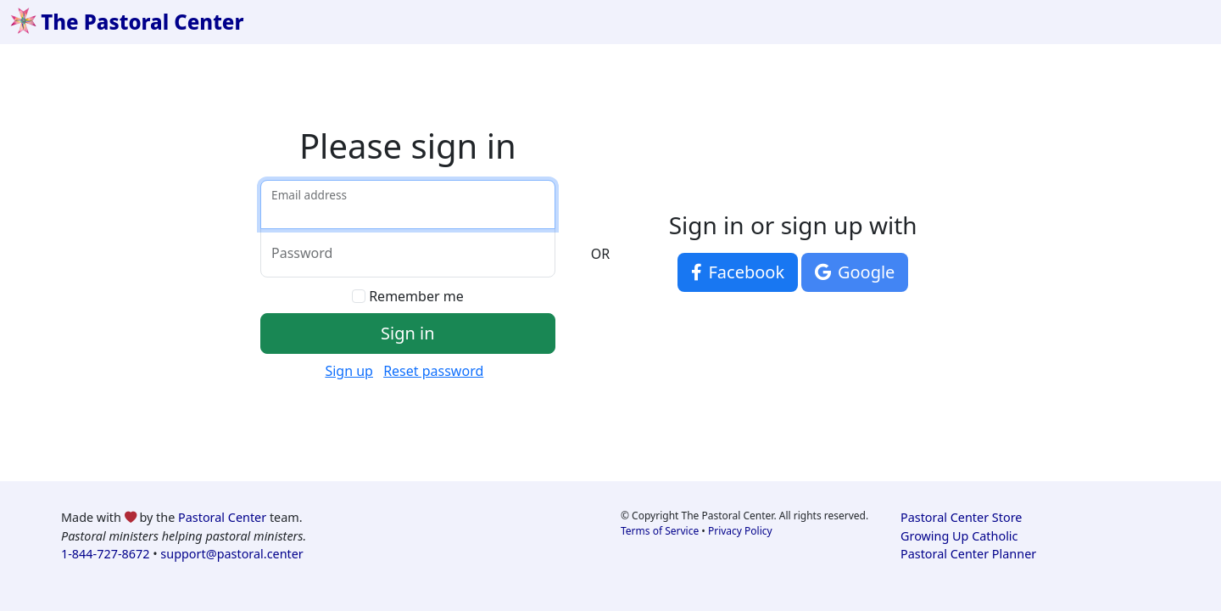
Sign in (408, 333)
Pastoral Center (222, 517)
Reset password (433, 371)
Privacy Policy (740, 531)
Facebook (737, 272)
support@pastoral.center (231, 554)
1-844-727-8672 (105, 554)
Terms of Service (660, 531)
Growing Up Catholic (959, 536)
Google (855, 272)
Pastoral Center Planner (968, 554)
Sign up (349, 371)
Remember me (416, 296)
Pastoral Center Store (961, 517)
